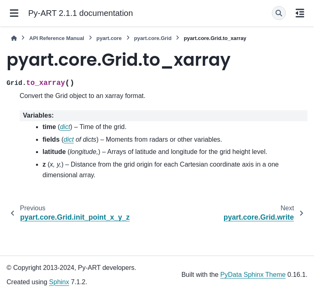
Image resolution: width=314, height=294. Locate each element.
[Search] (279, 13)
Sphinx (59, 281)
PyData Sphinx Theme (253, 274)
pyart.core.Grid (153, 38)
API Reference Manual (56, 38)
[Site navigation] (14, 13)
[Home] (14, 38)
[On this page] (299, 13)
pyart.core (109, 38)
